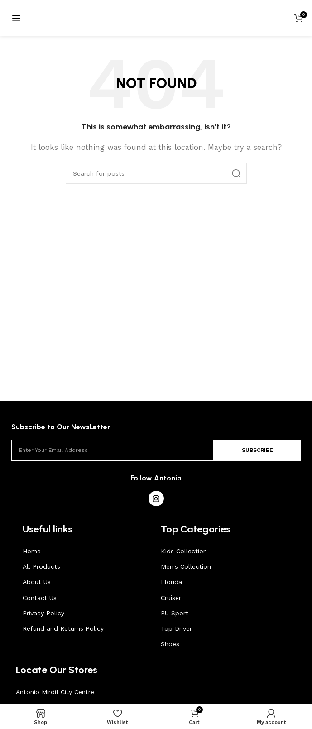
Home (32, 551)
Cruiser (171, 597)
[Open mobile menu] (16, 18)
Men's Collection (186, 566)
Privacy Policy (43, 613)
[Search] (156, 173)
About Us (37, 581)
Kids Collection (184, 551)
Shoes (170, 643)
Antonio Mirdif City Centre (55, 691)
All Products (41, 566)
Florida (171, 581)
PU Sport (174, 613)
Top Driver (176, 628)
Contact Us (40, 597)
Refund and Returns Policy (63, 628)
